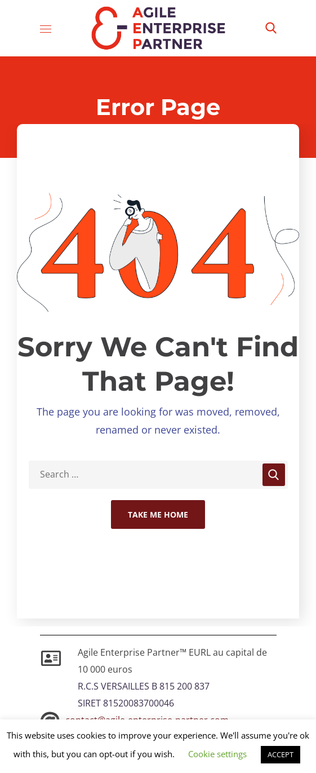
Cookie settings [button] (217, 753)
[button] (271, 28)
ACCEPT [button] (280, 754)
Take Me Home (158, 514)
